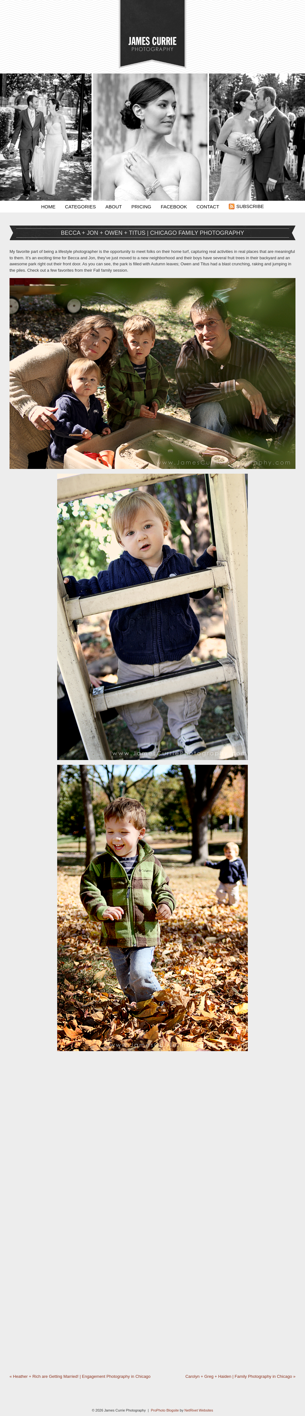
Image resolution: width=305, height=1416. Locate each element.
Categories (80, 206)
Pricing (141, 206)
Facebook (174, 206)
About (113, 206)
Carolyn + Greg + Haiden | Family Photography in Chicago (240, 1376)
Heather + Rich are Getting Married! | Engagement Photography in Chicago (80, 1376)
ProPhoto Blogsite (165, 1410)
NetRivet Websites (199, 1410)
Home (48, 206)
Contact (207, 206)
